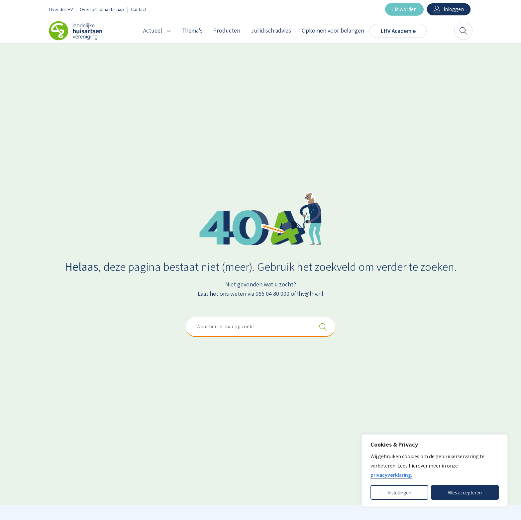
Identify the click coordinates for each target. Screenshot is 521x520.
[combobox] (260, 327)
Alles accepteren (465, 492)
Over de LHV (61, 9)
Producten (226, 30)
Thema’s (192, 30)
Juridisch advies (271, 30)
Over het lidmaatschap (102, 9)
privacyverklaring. (391, 474)
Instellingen (399, 492)
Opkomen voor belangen (333, 30)
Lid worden (404, 9)
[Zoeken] (463, 31)
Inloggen (454, 9)
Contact (139, 9)
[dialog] (435, 470)
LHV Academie (398, 31)
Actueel (152, 30)
